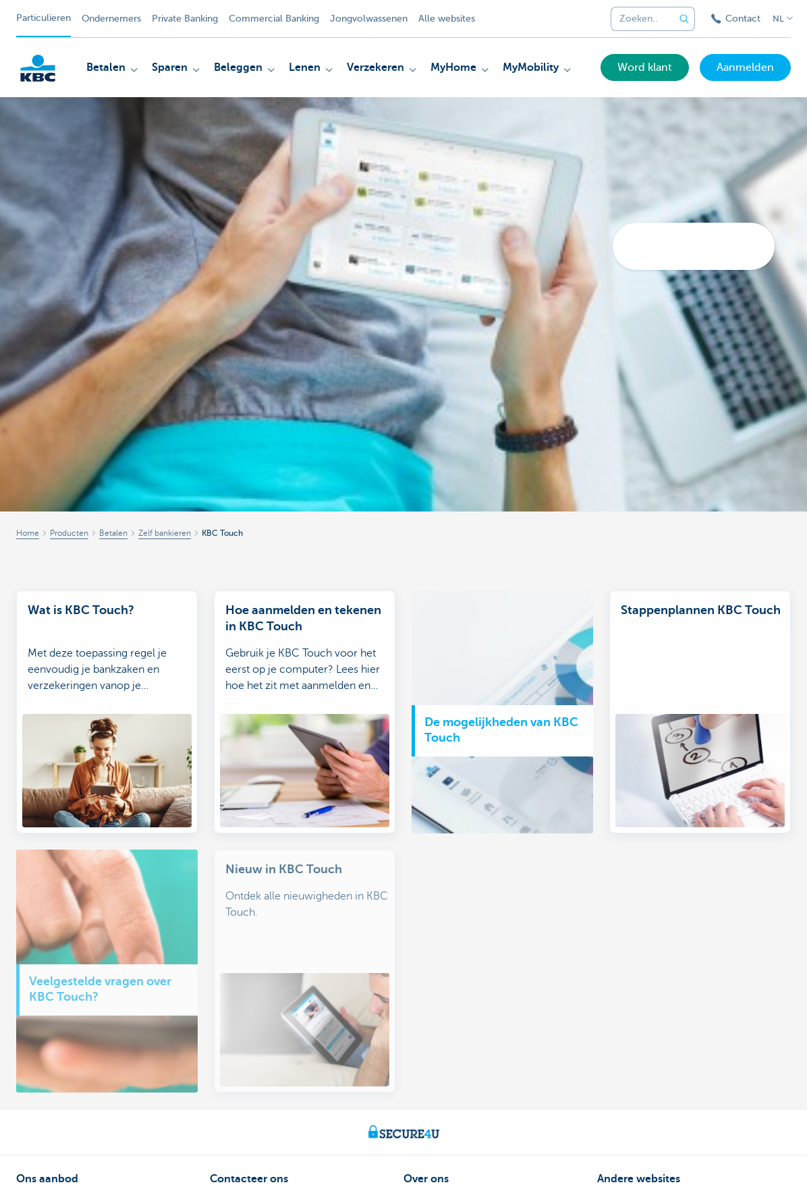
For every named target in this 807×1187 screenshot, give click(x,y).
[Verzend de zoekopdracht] (684, 19)
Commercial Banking (274, 18)
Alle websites (446, 18)
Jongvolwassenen (369, 18)
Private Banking (185, 18)
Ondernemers (111, 18)
